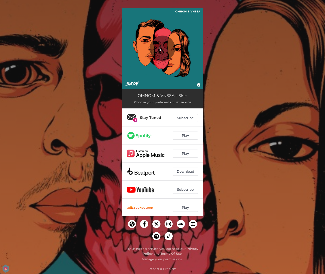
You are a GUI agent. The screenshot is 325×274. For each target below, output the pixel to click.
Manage (148, 259)
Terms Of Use (171, 253)
